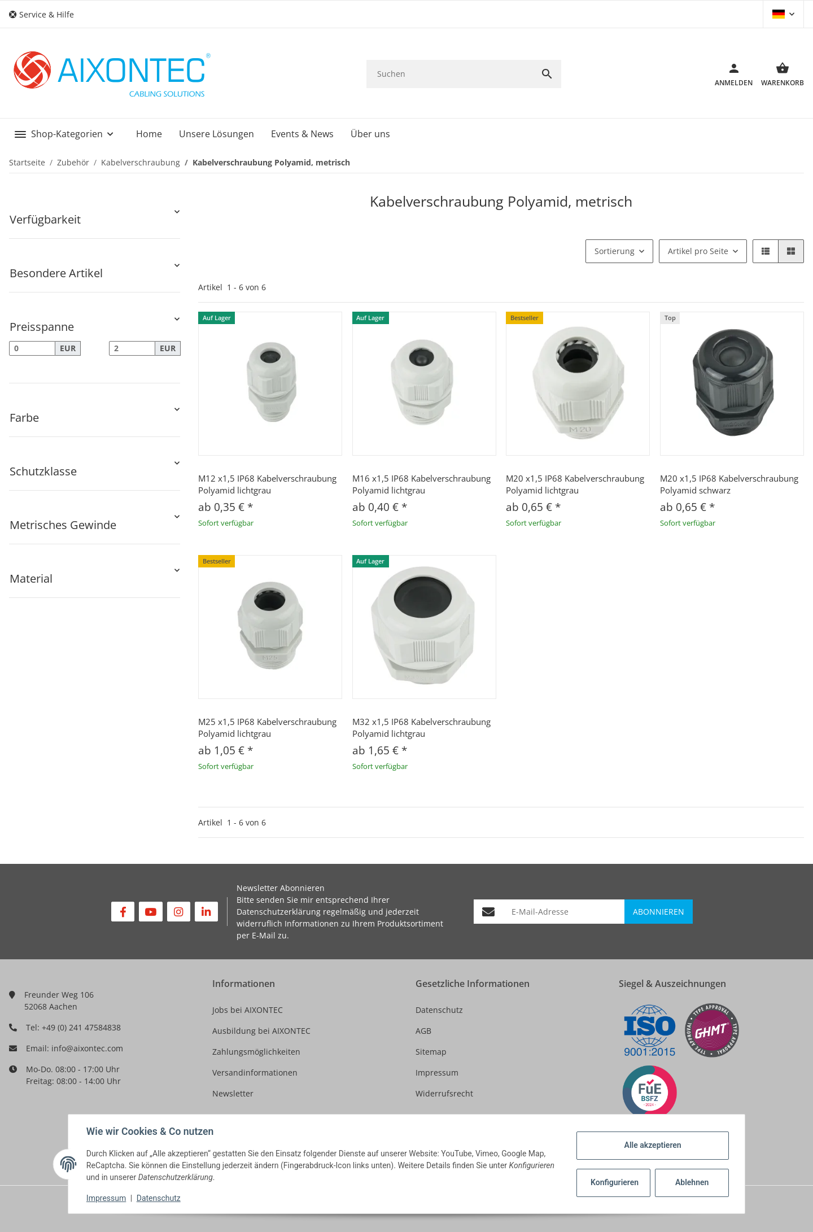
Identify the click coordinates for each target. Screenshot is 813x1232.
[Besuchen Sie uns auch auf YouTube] (150, 911)
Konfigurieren (615, 1182)
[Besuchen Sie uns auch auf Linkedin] (206, 911)
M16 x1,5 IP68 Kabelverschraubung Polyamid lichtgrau (421, 484)
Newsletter (232, 1093)
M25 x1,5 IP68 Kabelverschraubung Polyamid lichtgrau (267, 727)
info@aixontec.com (87, 1048)
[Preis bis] (132, 348)
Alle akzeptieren (652, 1145)
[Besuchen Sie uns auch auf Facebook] (122, 911)
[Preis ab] (32, 348)
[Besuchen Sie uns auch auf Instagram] (178, 911)
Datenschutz (439, 1009)
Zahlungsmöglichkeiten (256, 1051)
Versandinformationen (255, 1072)
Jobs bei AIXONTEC (247, 1009)
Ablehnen (692, 1182)
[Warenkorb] (778, 74)
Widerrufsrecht (444, 1093)
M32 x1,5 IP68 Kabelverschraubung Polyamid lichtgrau (421, 727)
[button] (45, 14)
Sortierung (615, 251)
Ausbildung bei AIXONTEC (261, 1030)
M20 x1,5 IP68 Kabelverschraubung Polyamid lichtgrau (575, 484)
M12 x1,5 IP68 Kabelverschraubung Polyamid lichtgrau (267, 484)
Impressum (437, 1072)
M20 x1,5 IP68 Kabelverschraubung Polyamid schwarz (729, 484)
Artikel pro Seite (698, 251)
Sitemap (431, 1051)
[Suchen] (449, 74)
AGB (423, 1030)
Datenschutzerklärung (279, 911)
